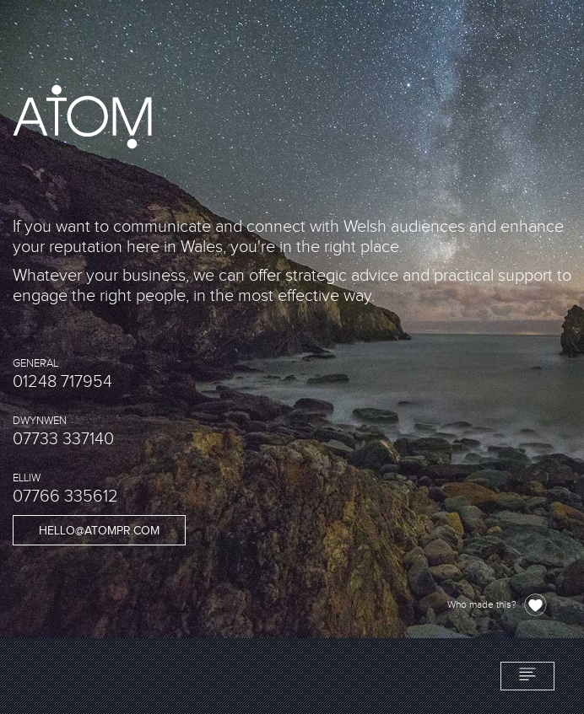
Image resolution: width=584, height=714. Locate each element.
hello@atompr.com (99, 531)
